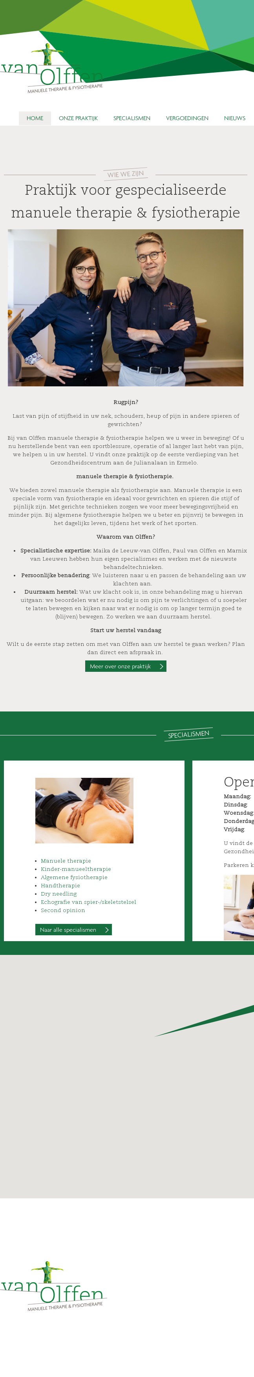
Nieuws (234, 117)
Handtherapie (60, 885)
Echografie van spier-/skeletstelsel (88, 902)
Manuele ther (60, 861)
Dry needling (59, 894)
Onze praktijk (78, 117)
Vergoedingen (187, 117)
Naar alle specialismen (68, 929)
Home (35, 117)
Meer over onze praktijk (120, 665)
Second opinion (63, 910)
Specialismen (131, 117)
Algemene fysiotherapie (74, 877)
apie (85, 861)
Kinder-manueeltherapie (76, 869)
